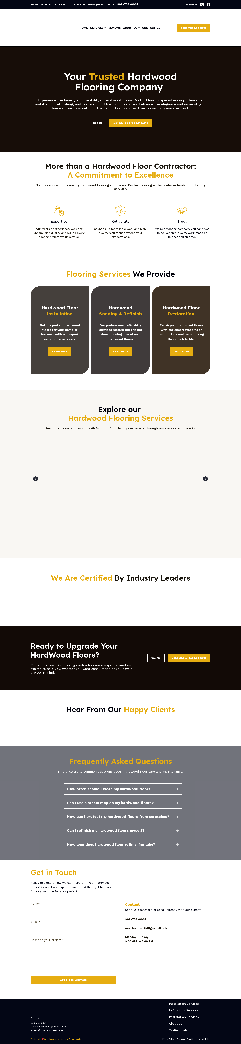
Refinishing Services (183, 1010)
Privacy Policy (168, 1039)
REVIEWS (114, 27)
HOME (84, 27)
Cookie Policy (204, 1039)
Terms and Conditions (186, 1039)
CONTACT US (151, 27)
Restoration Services (184, 1017)
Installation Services (184, 1004)
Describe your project (47, 940)
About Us (175, 1023)
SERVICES (97, 27)
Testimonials (178, 1030)
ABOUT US (130, 27)
